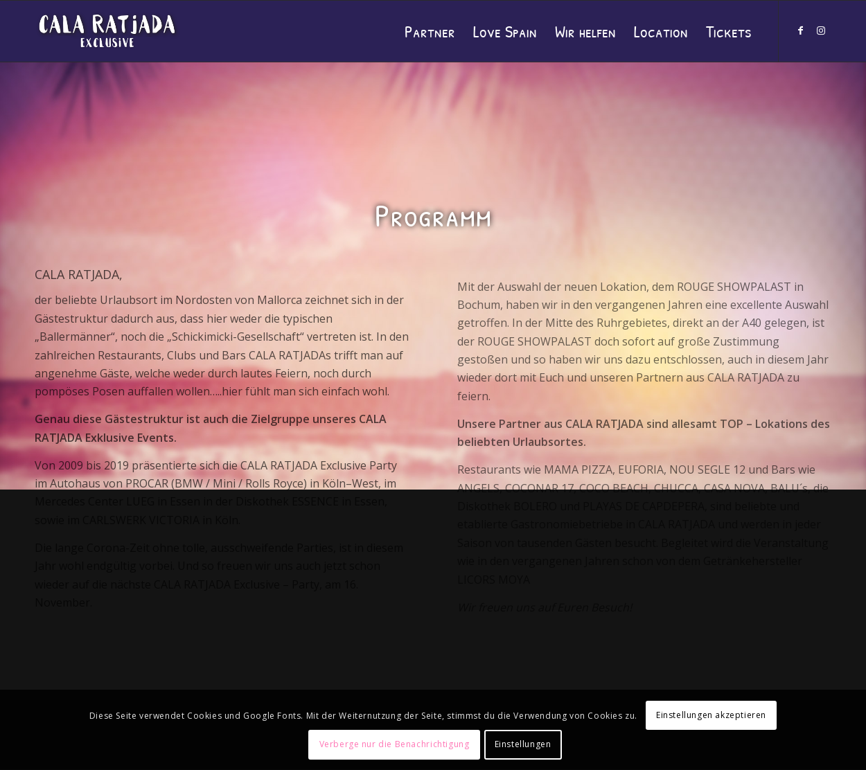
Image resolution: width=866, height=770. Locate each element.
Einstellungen (523, 744)
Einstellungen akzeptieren (711, 715)
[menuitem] (430, 31)
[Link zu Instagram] (821, 30)
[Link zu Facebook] (800, 30)
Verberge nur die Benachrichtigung (394, 744)
